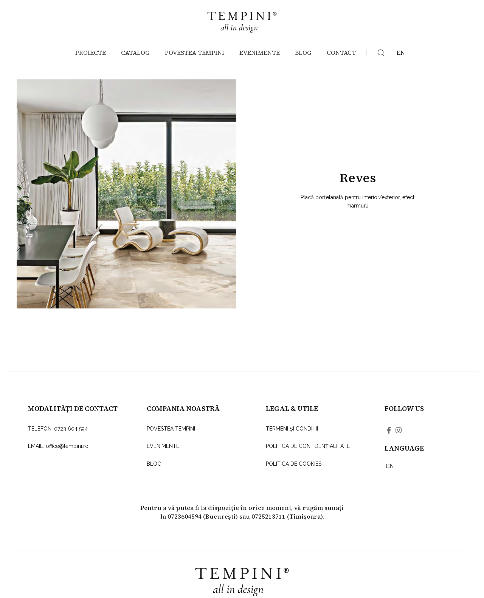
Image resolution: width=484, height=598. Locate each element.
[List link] (75, 428)
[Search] (381, 52)
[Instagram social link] (398, 430)
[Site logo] (242, 20)
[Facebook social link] (389, 430)
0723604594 (185, 516)
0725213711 (268, 516)
